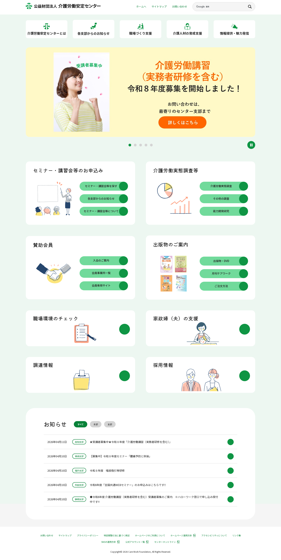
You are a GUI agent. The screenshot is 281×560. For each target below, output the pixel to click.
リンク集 (236, 535)
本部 (96, 424)
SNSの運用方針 (108, 541)
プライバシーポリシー (87, 535)
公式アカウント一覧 (135, 541)
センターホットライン (165, 541)
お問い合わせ (179, 6)
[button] (129, 145)
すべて (80, 424)
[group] (140, 92)
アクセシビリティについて (214, 535)
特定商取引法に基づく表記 (117, 535)
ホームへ (141, 6)
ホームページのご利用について (150, 535)
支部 (110, 424)
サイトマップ (159, 6)
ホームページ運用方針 (181, 535)
